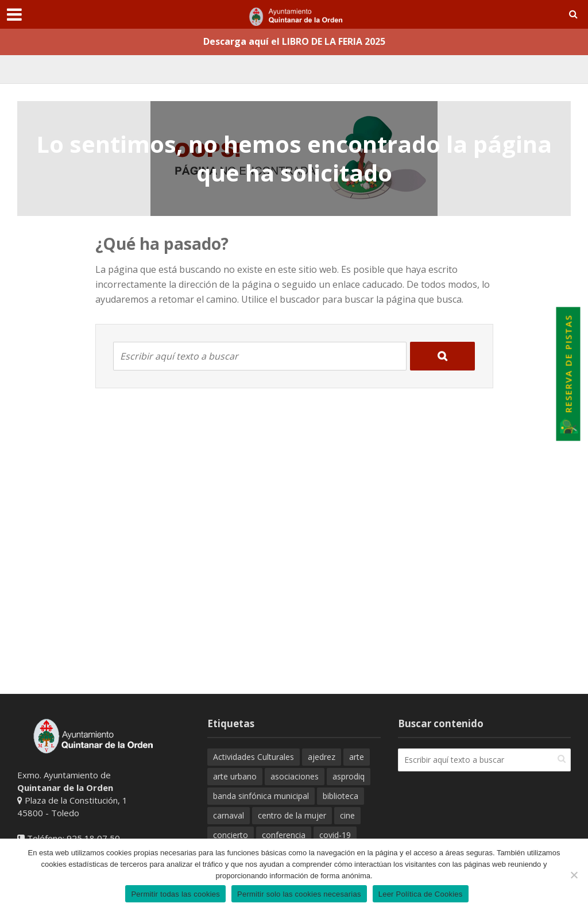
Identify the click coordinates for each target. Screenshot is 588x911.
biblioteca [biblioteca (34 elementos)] (340, 795)
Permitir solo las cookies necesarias (299, 894)
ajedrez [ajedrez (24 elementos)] (321, 756)
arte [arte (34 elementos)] (356, 756)
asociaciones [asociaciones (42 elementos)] (294, 776)
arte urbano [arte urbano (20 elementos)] (235, 776)
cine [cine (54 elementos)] (347, 815)
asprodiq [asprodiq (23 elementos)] (348, 776)
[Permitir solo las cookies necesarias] (573, 875)
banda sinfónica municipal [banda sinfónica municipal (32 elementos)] (261, 795)
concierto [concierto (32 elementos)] (230, 834)
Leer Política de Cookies (420, 894)
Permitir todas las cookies (175, 894)
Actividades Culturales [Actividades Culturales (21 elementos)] (253, 756)
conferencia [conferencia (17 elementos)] (283, 834)
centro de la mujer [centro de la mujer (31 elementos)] (292, 815)
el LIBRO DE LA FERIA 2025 (328, 41)
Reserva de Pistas (569, 374)
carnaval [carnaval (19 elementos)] (228, 815)
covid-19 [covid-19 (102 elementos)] (335, 834)
